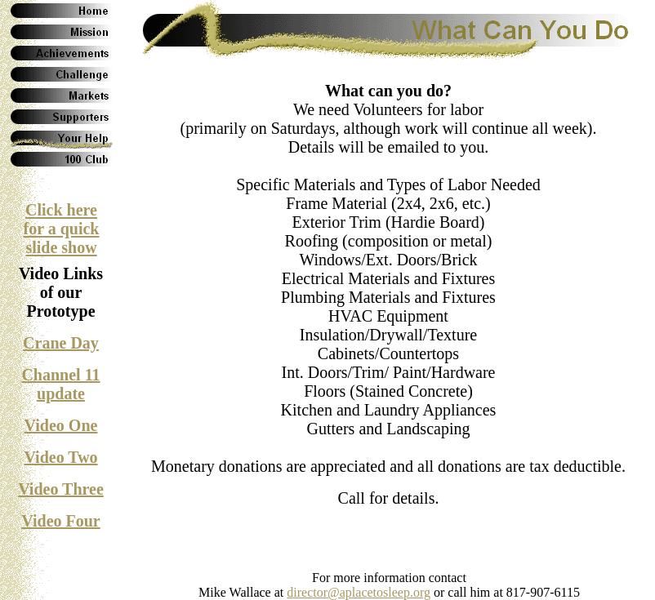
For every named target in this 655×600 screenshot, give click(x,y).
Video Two (60, 457)
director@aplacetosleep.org (358, 592)
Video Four (60, 521)
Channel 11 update (60, 384)
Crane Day (61, 343)
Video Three (61, 489)
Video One (61, 425)
